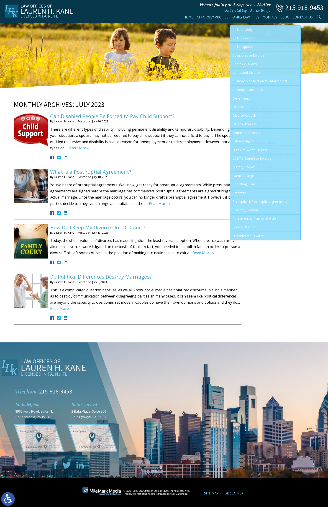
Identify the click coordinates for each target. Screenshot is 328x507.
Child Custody (266, 147)
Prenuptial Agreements (275, 175)
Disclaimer (233, 493)
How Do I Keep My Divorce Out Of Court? (97, 227)
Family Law (241, 17)
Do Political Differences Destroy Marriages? (101, 276)
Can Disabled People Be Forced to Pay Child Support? (112, 116)
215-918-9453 (304, 7)
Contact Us (302, 17)
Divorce (261, 161)
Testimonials (265, 17)
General (262, 170)
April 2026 (263, 113)
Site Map (211, 493)
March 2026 (265, 117)
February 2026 (267, 122)
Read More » (78, 147)
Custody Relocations (272, 156)
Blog (284, 17)
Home (188, 17)
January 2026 (266, 127)
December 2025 (268, 132)
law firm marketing (137, 494)
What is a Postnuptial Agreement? (90, 171)
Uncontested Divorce (273, 180)
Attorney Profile (212, 17)
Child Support (267, 152)
